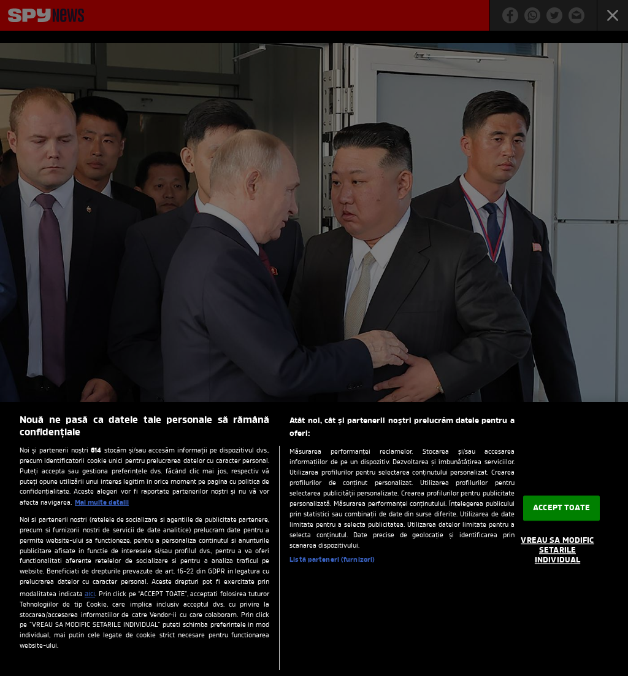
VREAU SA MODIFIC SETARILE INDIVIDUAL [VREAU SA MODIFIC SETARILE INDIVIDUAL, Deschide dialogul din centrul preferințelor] (557, 551)
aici (90, 594)
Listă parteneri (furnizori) (332, 559)
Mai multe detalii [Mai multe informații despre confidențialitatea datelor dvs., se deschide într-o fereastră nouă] (102, 502)
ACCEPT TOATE (561, 508)
